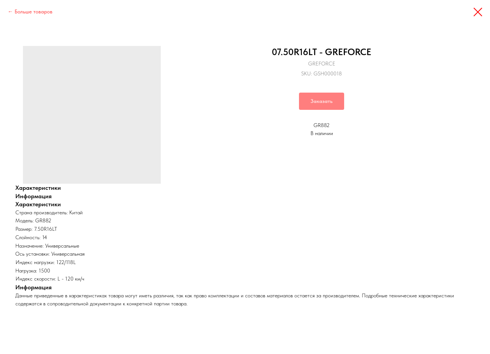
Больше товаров (33, 11)
